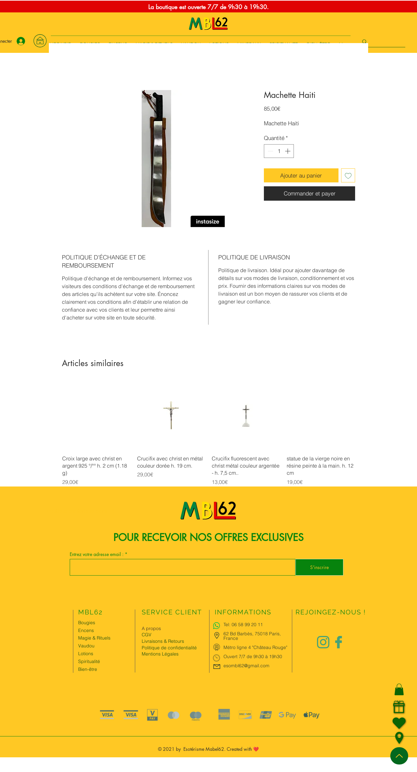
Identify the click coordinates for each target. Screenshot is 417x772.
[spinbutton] (279, 151)
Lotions (85, 653)
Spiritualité (89, 661)
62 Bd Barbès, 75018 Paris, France (252, 636)
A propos (151, 628)
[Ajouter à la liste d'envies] (348, 175)
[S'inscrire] (319, 567)
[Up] (399, 755)
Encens (86, 630)
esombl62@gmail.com (246, 666)
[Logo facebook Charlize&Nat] (339, 642)
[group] (208, 433)
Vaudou (86, 646)
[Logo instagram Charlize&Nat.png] (323, 642)
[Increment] (288, 151)
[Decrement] (270, 151)
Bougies (86, 622)
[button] (399, 689)
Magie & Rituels (94, 638)
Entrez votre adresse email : (97, 554)
